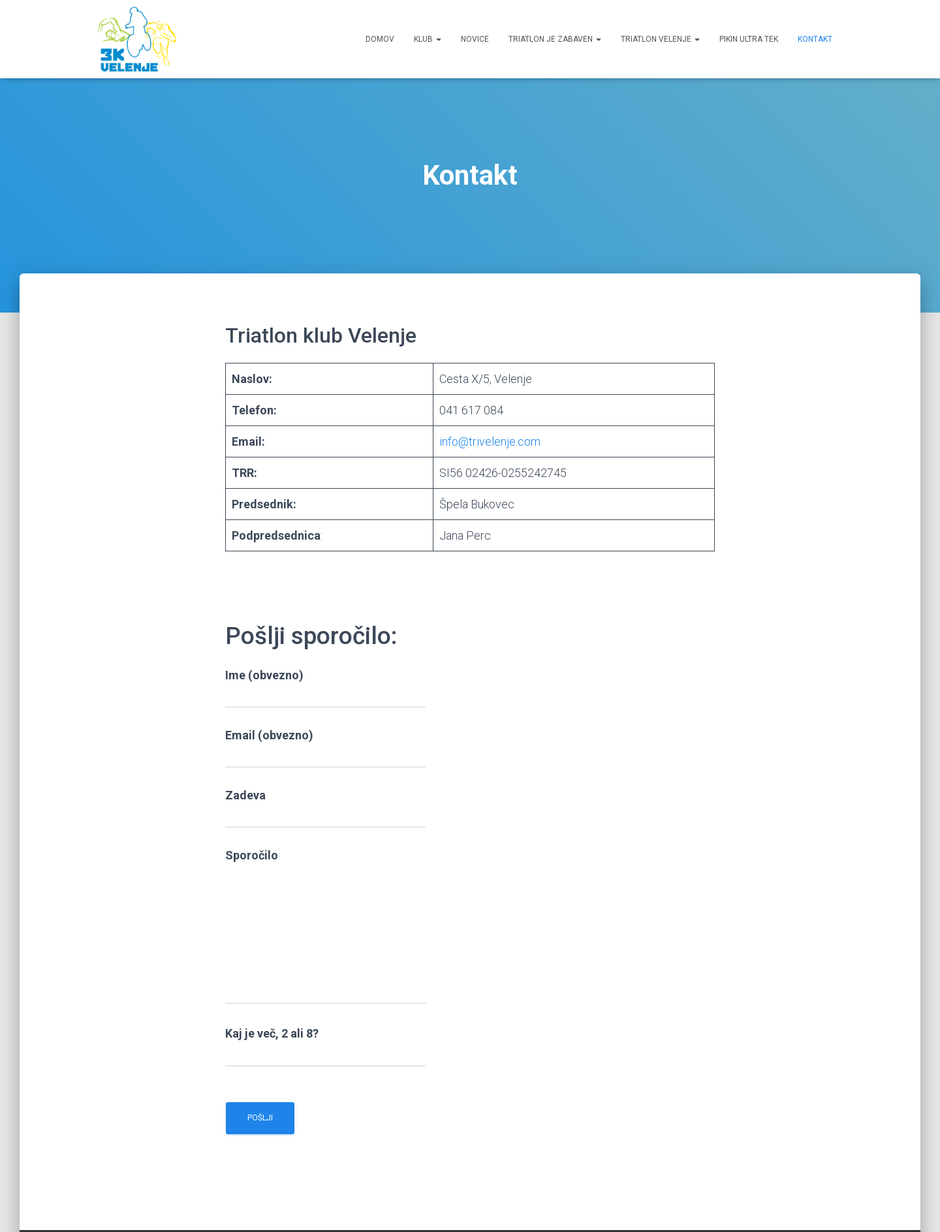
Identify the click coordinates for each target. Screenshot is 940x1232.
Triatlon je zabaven (555, 39)
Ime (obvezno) (325, 688)
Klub (427, 39)
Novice (475, 39)
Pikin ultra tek (748, 39)
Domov (380, 39)
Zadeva (325, 808)
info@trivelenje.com (489, 441)
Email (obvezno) (325, 748)
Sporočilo (326, 926)
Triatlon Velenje (660, 39)
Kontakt (815, 39)
